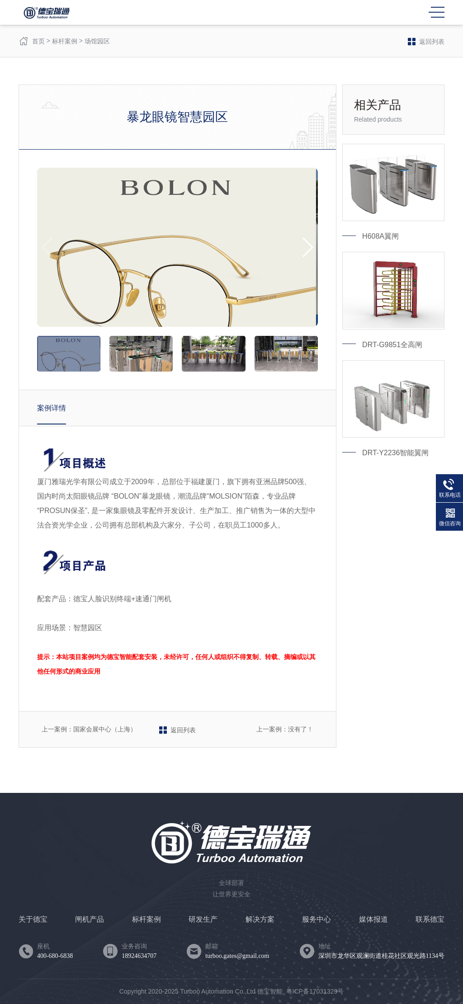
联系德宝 (430, 919)
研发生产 (203, 919)
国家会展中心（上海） (105, 729)
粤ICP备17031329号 (315, 991)
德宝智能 (270, 991)
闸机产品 (89, 919)
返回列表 (426, 41)
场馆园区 (97, 41)
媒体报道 (373, 919)
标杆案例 (64, 41)
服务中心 (316, 919)
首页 (38, 41)
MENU (436, 12)
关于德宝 (33, 919)
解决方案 (260, 919)
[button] (307, 247)
